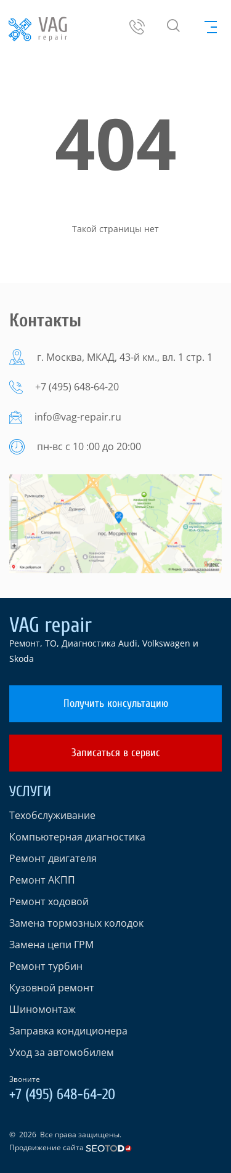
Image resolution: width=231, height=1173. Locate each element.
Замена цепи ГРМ (51, 944)
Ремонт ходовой (49, 901)
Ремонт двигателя (53, 858)
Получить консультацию (115, 703)
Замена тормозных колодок (76, 923)
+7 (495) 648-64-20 (77, 386)
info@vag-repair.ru (77, 417)
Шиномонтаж (42, 1009)
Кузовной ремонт (51, 987)
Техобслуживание (52, 815)
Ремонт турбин (46, 966)
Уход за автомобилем (61, 1052)
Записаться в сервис (115, 752)
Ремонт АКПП (42, 880)
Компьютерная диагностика (77, 837)
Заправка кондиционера (68, 1031)
